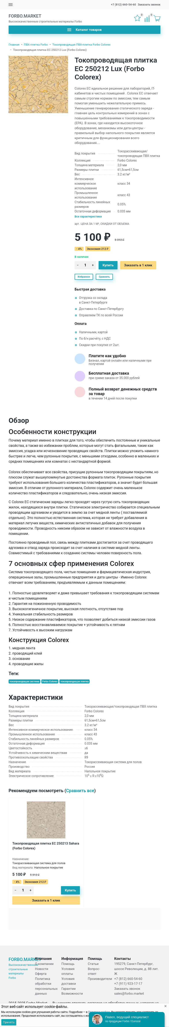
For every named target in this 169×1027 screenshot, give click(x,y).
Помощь (68, 964)
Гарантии (68, 989)
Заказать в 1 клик (138, 265)
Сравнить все (80, 790)
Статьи (93, 964)
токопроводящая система (24, 681)
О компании (44, 964)
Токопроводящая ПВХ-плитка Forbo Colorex (81, 44)
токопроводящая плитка (75, 681)
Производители (100, 979)
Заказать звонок (149, 4)
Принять (9, 1022)
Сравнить (104, 276)
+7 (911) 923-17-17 (128, 984)
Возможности (72, 994)
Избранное (84, 276)
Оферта (40, 974)
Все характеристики (88, 216)
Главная (14, 44)
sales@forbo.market (129, 994)
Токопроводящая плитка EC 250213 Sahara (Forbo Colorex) (45, 845)
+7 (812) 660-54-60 (123, 4)
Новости (41, 969)
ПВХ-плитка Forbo (36, 44)
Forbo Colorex (49, 681)
